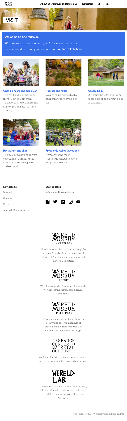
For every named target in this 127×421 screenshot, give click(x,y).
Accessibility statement (16, 210)
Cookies (7, 198)
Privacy (7, 204)
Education (87, 3)
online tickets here (70, 49)
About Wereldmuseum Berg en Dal (59, 3)
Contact (7, 192)
